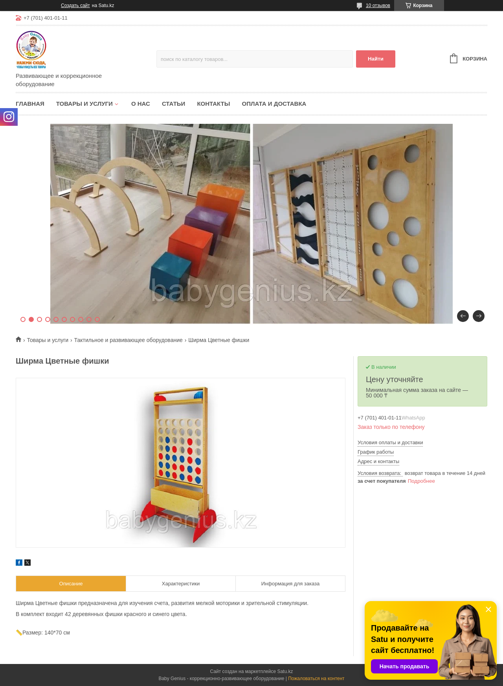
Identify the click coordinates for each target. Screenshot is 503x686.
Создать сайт (75, 5)
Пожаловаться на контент (316, 678)
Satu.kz (285, 671)
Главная (30, 104)
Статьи (173, 104)
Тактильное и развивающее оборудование (128, 340)
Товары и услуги (84, 104)
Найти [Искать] (376, 59)
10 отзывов (378, 5)
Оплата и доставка (274, 104)
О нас (140, 104)
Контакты (213, 104)
